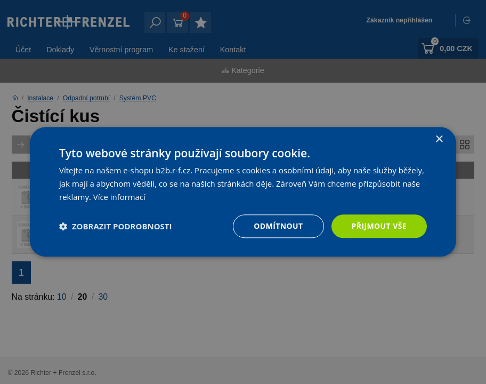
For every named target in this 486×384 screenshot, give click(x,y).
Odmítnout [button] (278, 226)
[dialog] (243, 192)
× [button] (439, 139)
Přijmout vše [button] (379, 226)
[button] (115, 226)
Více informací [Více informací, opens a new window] (119, 196)
